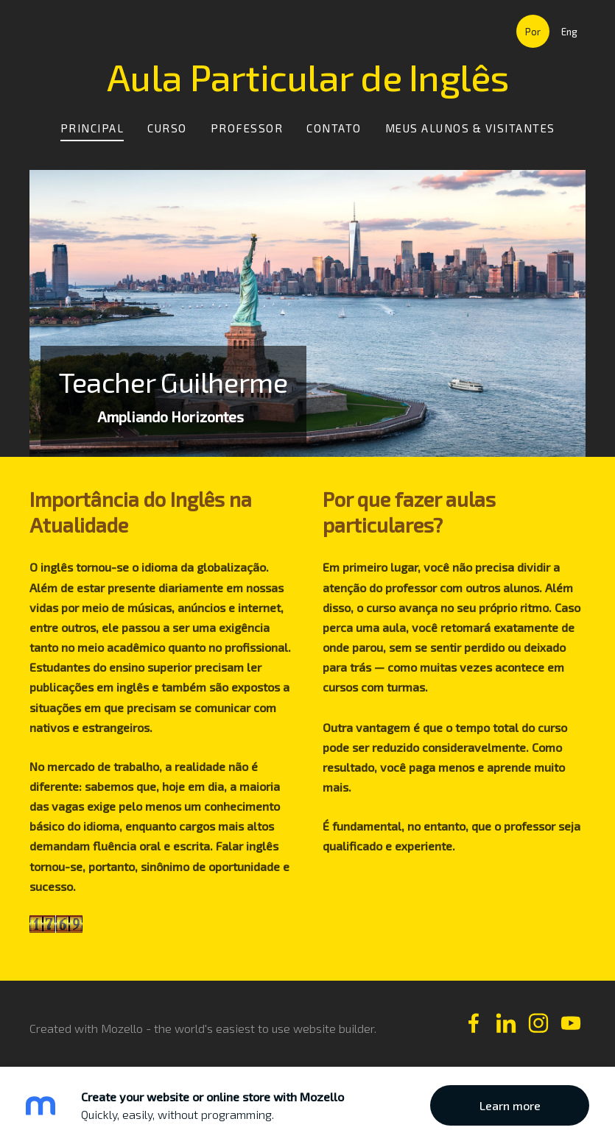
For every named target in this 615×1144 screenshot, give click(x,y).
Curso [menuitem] (167, 128)
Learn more (510, 1105)
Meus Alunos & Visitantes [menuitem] (470, 128)
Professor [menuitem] (247, 128)
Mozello (122, 1028)
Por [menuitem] (533, 32)
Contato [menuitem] (334, 128)
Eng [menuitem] (569, 32)
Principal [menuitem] (92, 128)
